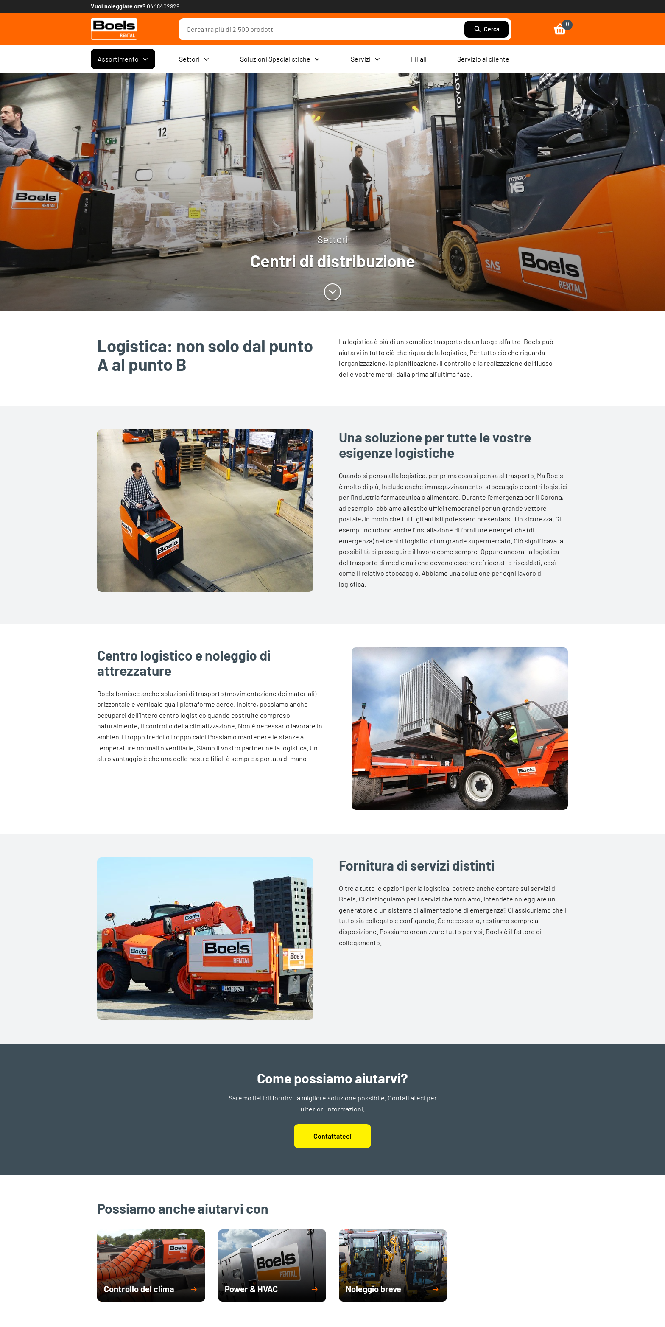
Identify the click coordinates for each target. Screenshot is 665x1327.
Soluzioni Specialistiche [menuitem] (280, 58)
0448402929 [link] (163, 6)
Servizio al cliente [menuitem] (483, 59)
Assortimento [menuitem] (123, 58)
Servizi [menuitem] (365, 58)
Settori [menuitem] (194, 58)
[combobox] (323, 29)
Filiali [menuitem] (419, 59)
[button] (151, 1289)
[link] (114, 29)
